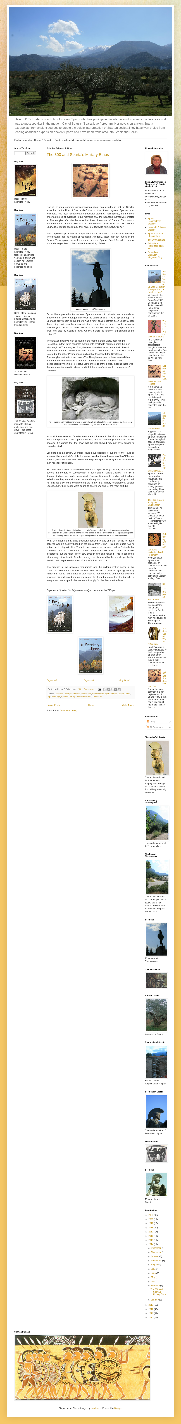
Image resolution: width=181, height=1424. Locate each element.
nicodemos (96, 1408)
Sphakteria (97, 697)
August (154, 1264)
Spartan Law (66, 697)
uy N (50, 680)
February (155, 1285)
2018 (151, 1227)
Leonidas (59, 694)
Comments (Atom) (68, 710)
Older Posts (128, 705)
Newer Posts (53, 705)
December (156, 1248)
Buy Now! (88, 680)
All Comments (155, 727)
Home (91, 705)
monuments (86, 694)
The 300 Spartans (156, 240)
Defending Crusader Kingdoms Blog (155, 255)
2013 (151, 1305)
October (155, 1256)
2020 (151, 1219)
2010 (151, 1317)
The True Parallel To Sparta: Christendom (156, 502)
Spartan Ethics (124, 694)
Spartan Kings (54, 697)
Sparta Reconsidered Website (154, 221)
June (153, 1273)
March (154, 1281)
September (156, 1260)
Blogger (118, 1408)
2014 (151, 1244)
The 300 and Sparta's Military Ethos (78, 154)
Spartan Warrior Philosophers (155, 234)
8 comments (89, 689)
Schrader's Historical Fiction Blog (156, 246)
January (155, 1300)
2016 (151, 1236)
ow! (55, 680)
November (156, 1252)
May (153, 1277)
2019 (151, 1223)
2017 (151, 1231)
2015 (151, 1240)
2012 (151, 1309)
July (153, 1269)
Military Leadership (72, 694)
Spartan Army (110, 694)
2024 (151, 1215)
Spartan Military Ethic (82, 697)
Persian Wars (98, 694)
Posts (151, 722)
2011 (151, 1313)
